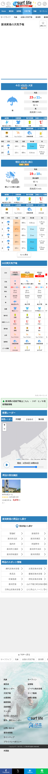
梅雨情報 (7, 702)
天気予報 (27, 11)
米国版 (6, 751)
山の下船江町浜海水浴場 (37, 584)
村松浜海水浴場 (35, 579)
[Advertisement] (24, 53)
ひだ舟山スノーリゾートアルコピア (37, 589)
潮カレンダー (9, 689)
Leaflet (18, 459)
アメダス (7, 711)
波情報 (19, 11)
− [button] (4, 429)
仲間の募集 (32, 698)
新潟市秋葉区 (12, 554)
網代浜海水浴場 (12, 568)
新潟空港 (12, 584)
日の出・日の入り (11, 716)
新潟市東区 (35, 538)
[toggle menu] (45, 3)
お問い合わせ (9, 728)
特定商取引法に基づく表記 (14, 746)
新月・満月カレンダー (13, 720)
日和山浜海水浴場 (12, 589)
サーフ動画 (32, 693)
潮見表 (11, 11)
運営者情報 (8, 733)
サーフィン (32, 680)
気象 (34, 11)
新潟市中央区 (35, 549)
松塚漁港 (12, 579)
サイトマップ (9, 737)
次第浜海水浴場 (35, 568)
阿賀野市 (35, 544)
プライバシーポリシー (13, 742)
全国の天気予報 (28, 659)
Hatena (30, 772)
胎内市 (12, 544)
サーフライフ (6, 659)
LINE (42, 772)
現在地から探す (26, 526)
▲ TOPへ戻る (24, 654)
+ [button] (4, 425)
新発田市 (35, 533)
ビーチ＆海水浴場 (35, 689)
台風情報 (7, 698)
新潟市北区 (12, 538)
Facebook (6, 772)
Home (4, 11)
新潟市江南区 (12, 549)
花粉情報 (7, 707)
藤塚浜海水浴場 (35, 574)
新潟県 (41, 659)
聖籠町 (12, 533)
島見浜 (12, 574)
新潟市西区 (35, 554)
